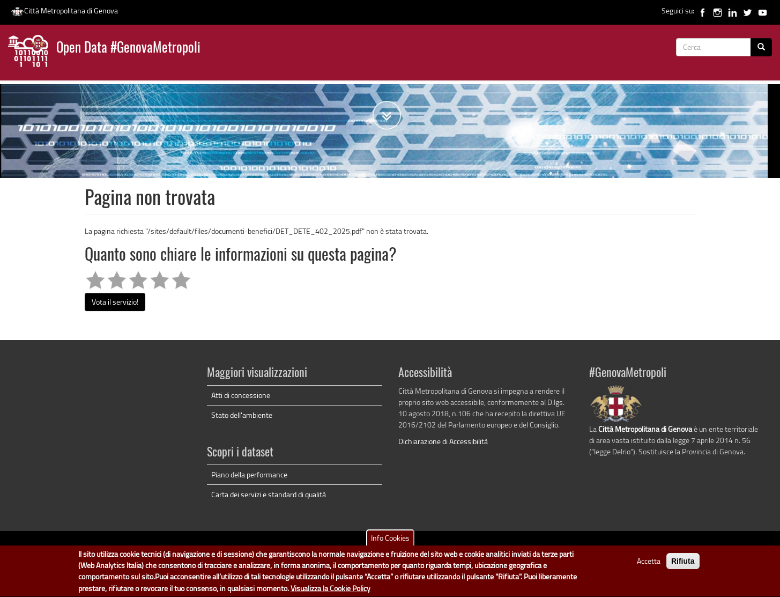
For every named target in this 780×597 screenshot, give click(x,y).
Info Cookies (390, 541)
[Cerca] (761, 47)
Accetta (648, 564)
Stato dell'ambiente (241, 415)
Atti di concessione (240, 395)
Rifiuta (683, 564)
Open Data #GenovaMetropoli (128, 48)
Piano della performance (249, 474)
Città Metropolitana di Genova (64, 10)
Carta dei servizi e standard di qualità (268, 494)
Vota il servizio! (115, 302)
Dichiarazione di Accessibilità (443, 441)
